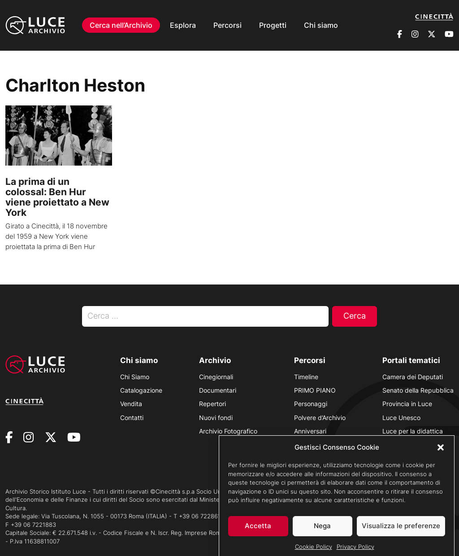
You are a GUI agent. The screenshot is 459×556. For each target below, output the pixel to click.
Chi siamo (321, 25)
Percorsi (227, 25)
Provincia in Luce (407, 403)
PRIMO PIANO (315, 390)
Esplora (183, 25)
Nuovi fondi (216, 417)
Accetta (258, 532)
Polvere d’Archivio (320, 417)
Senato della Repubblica (418, 390)
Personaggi (310, 403)
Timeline (306, 377)
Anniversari (310, 431)
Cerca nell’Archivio (121, 25)
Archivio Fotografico (228, 431)
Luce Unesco (401, 417)
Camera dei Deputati (412, 377)
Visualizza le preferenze (401, 532)
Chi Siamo (134, 377)
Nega (322, 532)
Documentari (217, 390)
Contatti (131, 417)
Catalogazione (141, 390)
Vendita (131, 403)
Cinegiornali (216, 377)
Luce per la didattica (412, 431)
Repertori (212, 403)
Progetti (272, 25)
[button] (440, 453)
